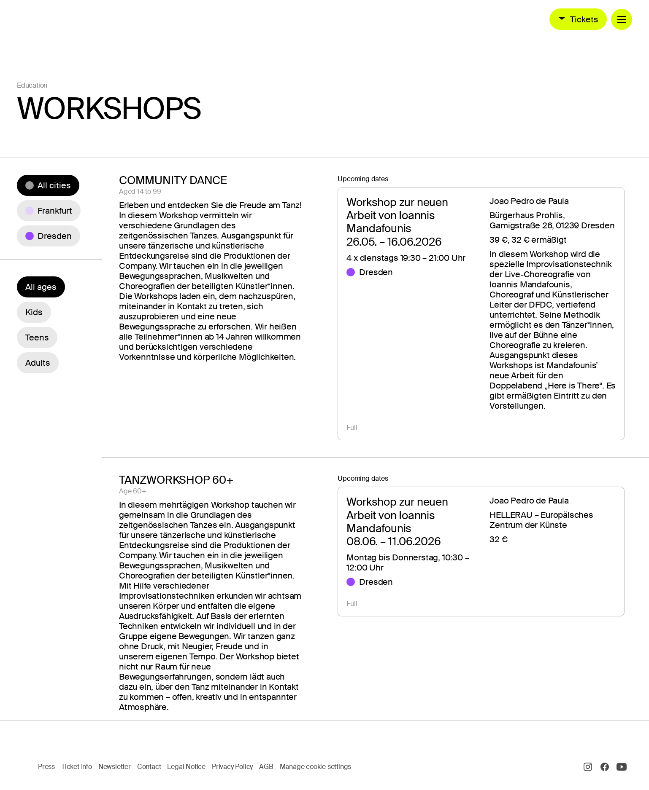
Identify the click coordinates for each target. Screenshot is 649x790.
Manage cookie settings (316, 766)
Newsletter (114, 766)
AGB (266, 766)
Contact (149, 766)
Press (46, 766)
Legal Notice (186, 766)
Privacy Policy (232, 766)
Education (32, 85)
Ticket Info (76, 766)
